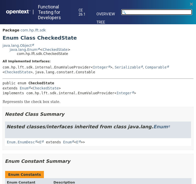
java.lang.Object (17, 45)
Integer (100, 67)
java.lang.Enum (24, 50)
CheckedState (55, 50)
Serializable (127, 67)
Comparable (155, 67)
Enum (24, 88)
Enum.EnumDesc (21, 142)
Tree (100, 22)
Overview (105, 14)
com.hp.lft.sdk (33, 30)
